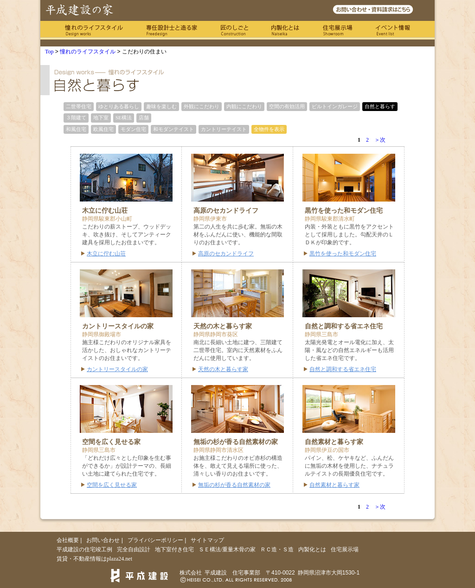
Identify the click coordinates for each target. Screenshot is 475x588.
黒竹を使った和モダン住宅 (342, 253)
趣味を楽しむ (161, 106)
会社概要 (68, 540)
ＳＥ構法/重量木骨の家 (227, 549)
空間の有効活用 (287, 106)
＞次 (379, 140)
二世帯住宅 (78, 106)
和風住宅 (76, 129)
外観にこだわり (201, 106)
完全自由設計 (133, 549)
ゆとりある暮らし (118, 106)
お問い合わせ (103, 540)
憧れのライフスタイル (94, 30)
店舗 (144, 117)
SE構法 (124, 117)
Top (49, 51)
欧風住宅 (103, 129)
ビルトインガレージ (335, 106)
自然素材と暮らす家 (334, 485)
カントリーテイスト (224, 129)
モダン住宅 (133, 129)
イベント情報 (393, 30)
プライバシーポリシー (155, 540)
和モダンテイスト (173, 129)
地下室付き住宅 (174, 549)
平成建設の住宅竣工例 (84, 549)
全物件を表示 (269, 129)
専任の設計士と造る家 (171, 30)
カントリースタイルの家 (117, 369)
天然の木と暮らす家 (223, 369)
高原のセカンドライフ (226, 253)
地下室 (101, 117)
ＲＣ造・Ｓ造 (277, 549)
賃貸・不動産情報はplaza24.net (94, 558)
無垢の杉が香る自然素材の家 (234, 485)
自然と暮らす (380, 106)
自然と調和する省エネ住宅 (342, 369)
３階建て (76, 117)
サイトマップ (207, 540)
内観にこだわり (244, 106)
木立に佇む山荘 (106, 253)
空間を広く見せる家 (112, 485)
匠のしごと (234, 30)
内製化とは (285, 30)
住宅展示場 (337, 30)
